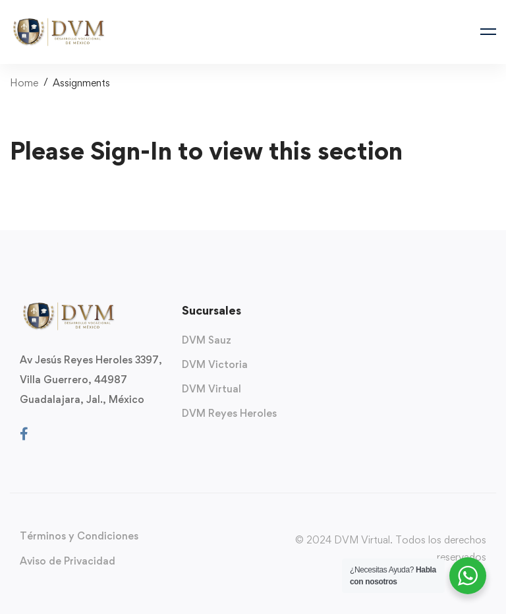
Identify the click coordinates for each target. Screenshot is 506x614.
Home (24, 83)
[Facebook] (24, 434)
